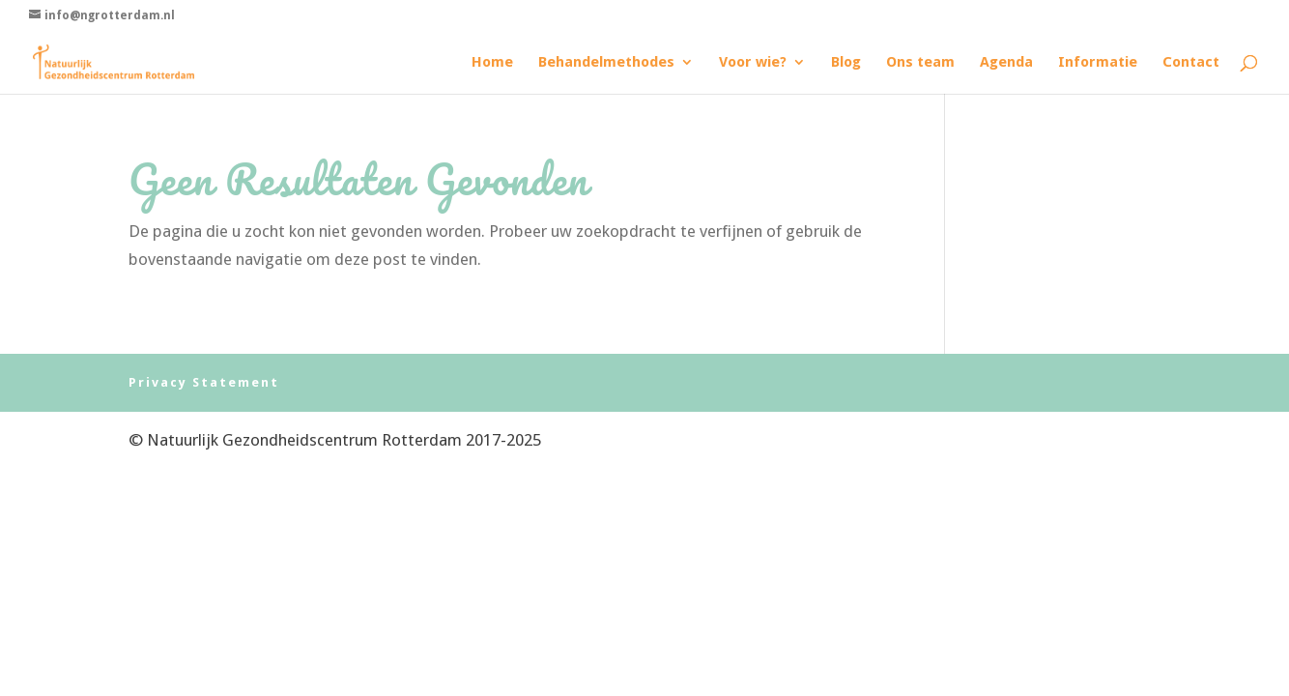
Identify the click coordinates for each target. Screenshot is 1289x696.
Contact (1190, 63)
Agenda (1006, 63)
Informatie (1097, 63)
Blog (846, 63)
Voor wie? (753, 63)
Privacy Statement (204, 382)
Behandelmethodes (606, 63)
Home (492, 63)
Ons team (920, 63)
